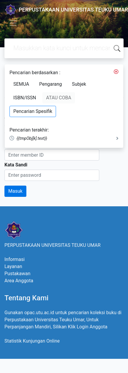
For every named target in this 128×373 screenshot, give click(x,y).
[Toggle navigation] (13, 23)
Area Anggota (18, 280)
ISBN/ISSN (24, 97)
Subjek (79, 84)
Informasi (14, 259)
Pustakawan (17, 273)
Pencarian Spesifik (32, 111)
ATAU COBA (58, 97)
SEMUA (21, 84)
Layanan (13, 266)
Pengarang (50, 84)
